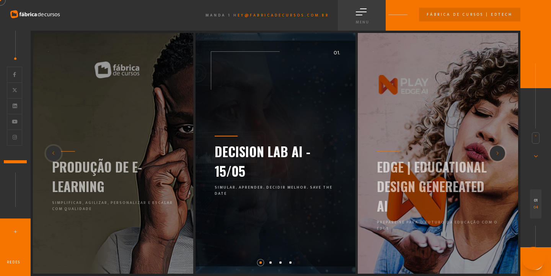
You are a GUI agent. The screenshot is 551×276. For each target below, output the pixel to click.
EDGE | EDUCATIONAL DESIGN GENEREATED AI (432, 186)
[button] (260, 262)
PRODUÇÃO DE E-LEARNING (97, 176)
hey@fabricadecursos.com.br (281, 15)
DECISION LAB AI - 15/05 (262, 161)
